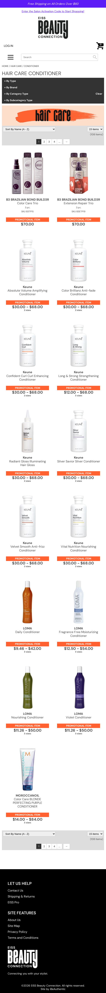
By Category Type (17, 93)
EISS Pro (13, 902)
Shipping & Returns (21, 896)
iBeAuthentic (57, 989)
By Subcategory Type (19, 100)
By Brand (11, 87)
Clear (99, 93)
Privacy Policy (17, 932)
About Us (14, 920)
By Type (11, 81)
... (59, 141)
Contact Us (15, 890)
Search (95, 57)
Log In (8, 46)
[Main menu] (10, 57)
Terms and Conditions (23, 938)
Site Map (14, 926)
